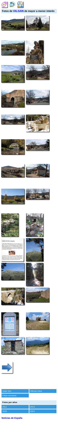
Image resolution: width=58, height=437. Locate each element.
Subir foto (6, 391)
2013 (32, 407)
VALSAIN (18, 11)
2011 (4, 407)
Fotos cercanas (9, 395)
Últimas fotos (36, 391)
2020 (4, 411)
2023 (32, 411)
